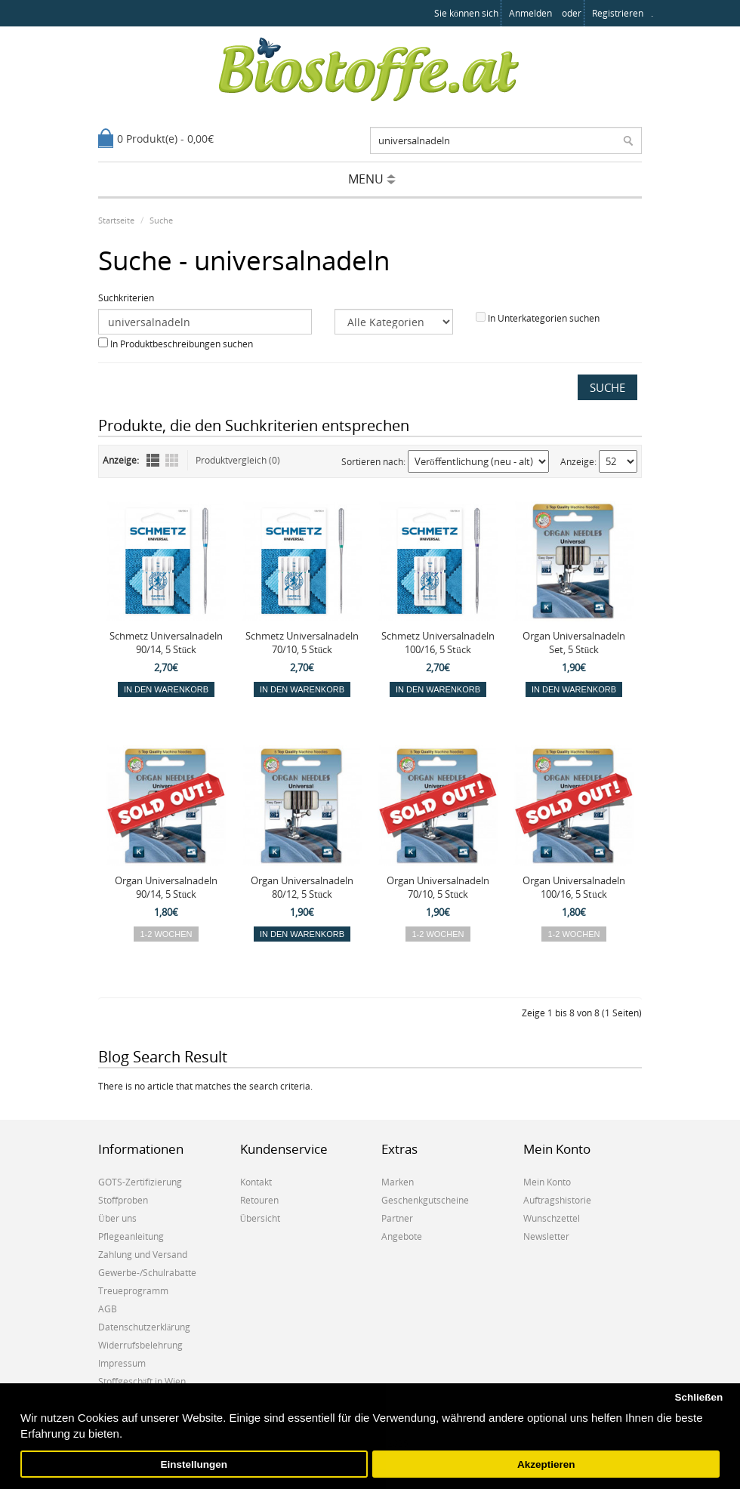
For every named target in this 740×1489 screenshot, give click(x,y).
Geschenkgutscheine (425, 1200)
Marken (397, 1182)
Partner (397, 1218)
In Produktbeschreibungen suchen (181, 344)
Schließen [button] (698, 1397)
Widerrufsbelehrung (140, 1345)
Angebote (401, 1236)
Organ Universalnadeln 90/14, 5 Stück (166, 887)
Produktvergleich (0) (238, 460)
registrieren (617, 13)
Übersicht (260, 1218)
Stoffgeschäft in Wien (142, 1381)
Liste (152, 460)
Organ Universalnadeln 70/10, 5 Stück (438, 887)
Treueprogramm (133, 1290)
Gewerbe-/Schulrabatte (147, 1272)
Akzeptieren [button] (546, 1464)
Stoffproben (123, 1200)
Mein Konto (547, 1182)
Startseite (116, 220)
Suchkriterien (126, 297)
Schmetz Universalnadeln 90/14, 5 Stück (166, 642)
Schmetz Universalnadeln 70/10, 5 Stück (302, 642)
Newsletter (546, 1236)
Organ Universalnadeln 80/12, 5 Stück (302, 887)
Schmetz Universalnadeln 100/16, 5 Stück (438, 642)
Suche (161, 220)
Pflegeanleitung (131, 1236)
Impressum (122, 1363)
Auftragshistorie (557, 1200)
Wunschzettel (551, 1218)
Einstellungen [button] (194, 1464)
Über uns (117, 1218)
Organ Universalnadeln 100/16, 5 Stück (574, 887)
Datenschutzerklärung (144, 1327)
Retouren (259, 1200)
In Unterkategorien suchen (544, 318)
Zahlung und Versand (142, 1254)
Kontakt (256, 1182)
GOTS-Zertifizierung (140, 1182)
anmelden (530, 13)
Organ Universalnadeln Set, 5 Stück (574, 642)
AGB (107, 1308)
